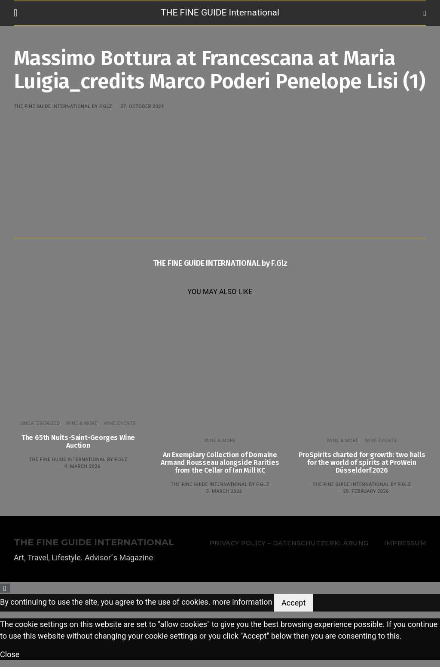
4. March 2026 (82, 466)
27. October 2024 (142, 106)
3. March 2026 (224, 491)
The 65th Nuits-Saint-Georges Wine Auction (78, 441)
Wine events (120, 423)
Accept (293, 602)
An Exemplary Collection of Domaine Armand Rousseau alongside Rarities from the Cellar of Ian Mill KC (220, 462)
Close (9, 654)
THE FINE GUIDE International (220, 12)
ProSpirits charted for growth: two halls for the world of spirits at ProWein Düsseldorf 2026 (362, 462)
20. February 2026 (365, 491)
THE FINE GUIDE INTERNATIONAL (94, 542)
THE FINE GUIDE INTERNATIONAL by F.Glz (63, 106)
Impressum (405, 543)
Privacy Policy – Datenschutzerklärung (289, 543)
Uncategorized (40, 423)
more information (242, 601)
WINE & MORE (82, 423)
